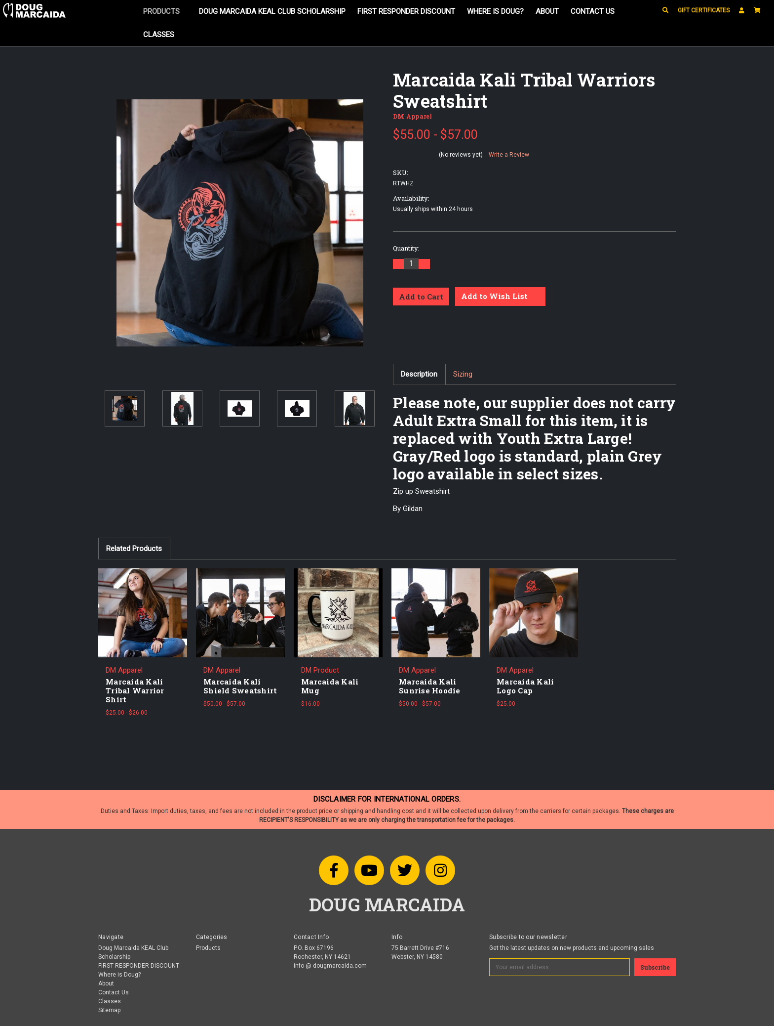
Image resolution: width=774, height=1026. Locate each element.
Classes (158, 34)
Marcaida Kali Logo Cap (525, 686)
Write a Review (509, 154)
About (547, 11)
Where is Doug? (495, 11)
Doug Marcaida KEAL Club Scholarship (272, 11)
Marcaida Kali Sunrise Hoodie (430, 686)
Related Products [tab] (134, 548)
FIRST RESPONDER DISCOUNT (406, 11)
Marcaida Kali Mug (329, 686)
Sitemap (109, 1010)
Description (419, 374)
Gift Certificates (704, 10)
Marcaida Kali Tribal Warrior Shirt (135, 690)
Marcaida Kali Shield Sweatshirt (240, 686)
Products (165, 11)
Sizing (462, 374)
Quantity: (406, 248)
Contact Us (593, 11)
